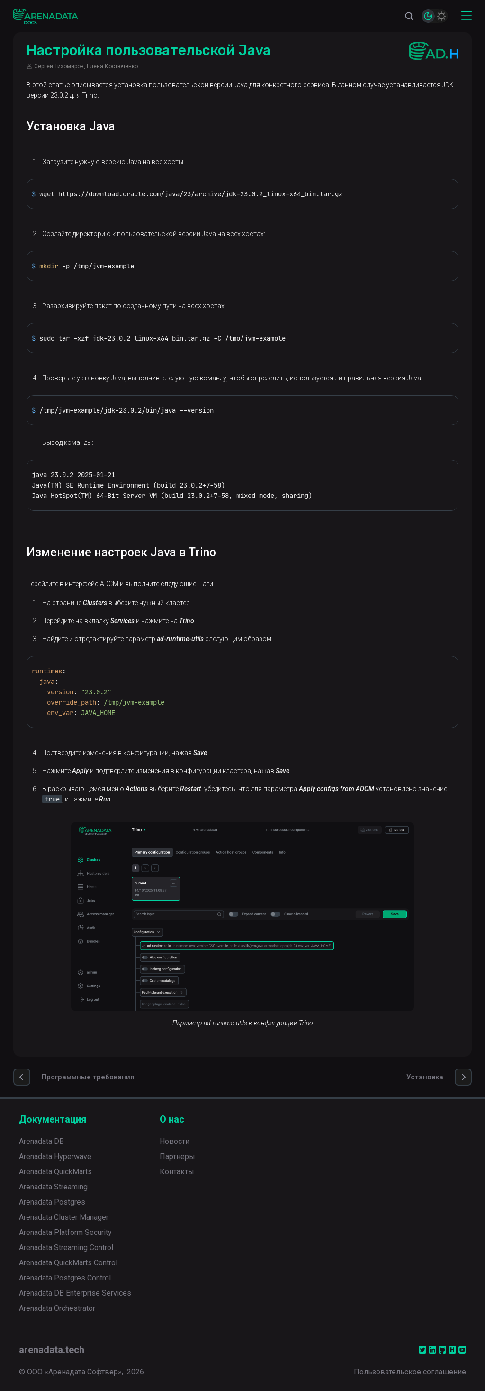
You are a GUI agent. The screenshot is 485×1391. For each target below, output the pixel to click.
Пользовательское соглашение (410, 1371)
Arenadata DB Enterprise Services (75, 1293)
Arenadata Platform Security (65, 1232)
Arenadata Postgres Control (65, 1277)
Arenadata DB (41, 1141)
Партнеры (177, 1156)
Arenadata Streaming (53, 1186)
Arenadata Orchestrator (57, 1308)
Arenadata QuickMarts (55, 1171)
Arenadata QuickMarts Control (68, 1262)
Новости (174, 1141)
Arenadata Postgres (52, 1202)
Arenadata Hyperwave (55, 1156)
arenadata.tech (51, 1349)
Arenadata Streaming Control (66, 1247)
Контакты (177, 1171)
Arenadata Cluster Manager (63, 1217)
